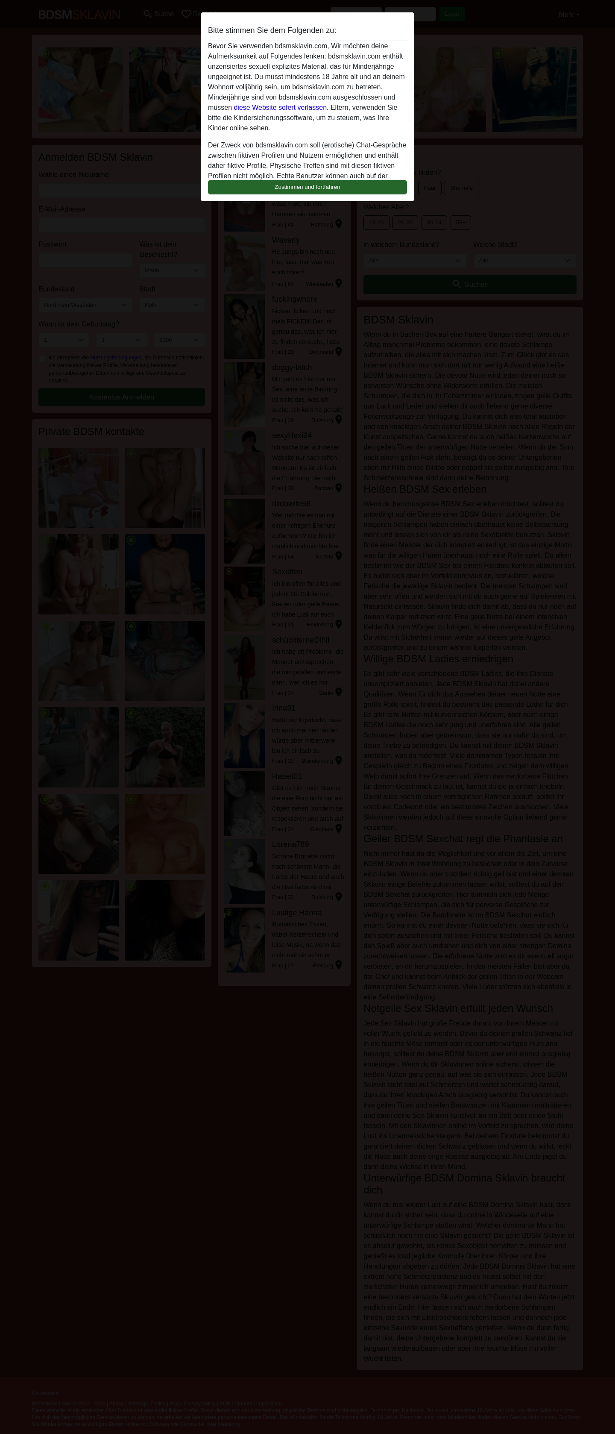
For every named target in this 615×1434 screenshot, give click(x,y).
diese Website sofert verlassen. (281, 107)
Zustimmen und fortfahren (307, 187)
